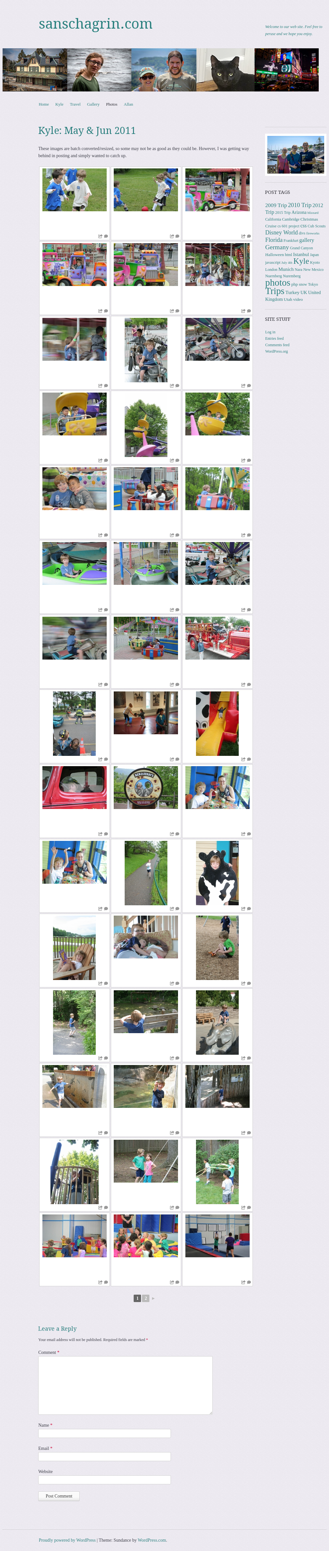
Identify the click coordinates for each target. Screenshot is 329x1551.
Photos (111, 104)
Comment (48, 1352)
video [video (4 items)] (298, 299)
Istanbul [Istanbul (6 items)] (301, 254)
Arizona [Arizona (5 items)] (299, 212)
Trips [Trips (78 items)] (274, 291)
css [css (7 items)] (303, 225)
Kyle (59, 104)
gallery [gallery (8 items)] (306, 240)
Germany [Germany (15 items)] (277, 247)
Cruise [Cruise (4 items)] (270, 226)
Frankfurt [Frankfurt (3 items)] (291, 240)
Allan (128, 104)
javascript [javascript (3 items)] (272, 262)
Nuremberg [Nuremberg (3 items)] (291, 276)
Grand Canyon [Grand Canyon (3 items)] (301, 248)
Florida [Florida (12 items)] (273, 239)
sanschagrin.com (96, 23)
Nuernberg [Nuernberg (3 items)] (273, 276)
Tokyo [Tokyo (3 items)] (313, 284)
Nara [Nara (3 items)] (298, 269)
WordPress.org (276, 351)
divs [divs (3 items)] (302, 233)
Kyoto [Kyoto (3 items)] (315, 262)
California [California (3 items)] (273, 219)
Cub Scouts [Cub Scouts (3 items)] (317, 226)
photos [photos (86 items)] (277, 282)
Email (45, 1448)
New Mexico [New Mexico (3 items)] (313, 269)
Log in (270, 332)
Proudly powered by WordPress (67, 1540)
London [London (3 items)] (271, 269)
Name (45, 1425)
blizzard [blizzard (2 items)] (312, 212)
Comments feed (277, 345)
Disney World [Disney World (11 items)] (281, 232)
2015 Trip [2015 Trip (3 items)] (283, 212)
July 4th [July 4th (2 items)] (286, 262)
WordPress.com (152, 1540)
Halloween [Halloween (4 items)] (274, 254)
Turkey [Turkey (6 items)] (292, 292)
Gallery (93, 104)
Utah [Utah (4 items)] (288, 299)
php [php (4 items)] (294, 284)
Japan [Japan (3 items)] (314, 254)
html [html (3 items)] (288, 254)
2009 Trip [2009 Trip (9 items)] (276, 205)
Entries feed (274, 338)
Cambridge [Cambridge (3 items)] (290, 219)
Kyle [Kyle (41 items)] (301, 261)
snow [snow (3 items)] (303, 284)
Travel (75, 104)
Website (45, 1471)
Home (44, 104)
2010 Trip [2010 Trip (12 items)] (299, 205)
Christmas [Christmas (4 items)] (309, 219)
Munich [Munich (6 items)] (286, 269)
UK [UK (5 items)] (303, 292)
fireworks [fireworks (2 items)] (312, 233)
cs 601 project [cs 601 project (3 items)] (288, 226)
